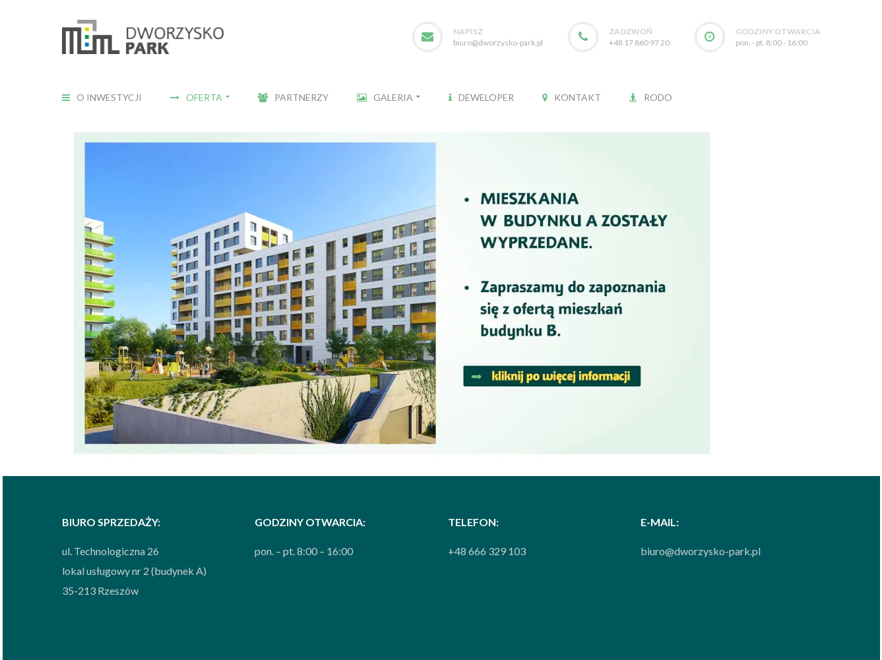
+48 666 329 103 (487, 551)
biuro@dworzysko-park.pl (498, 42)
